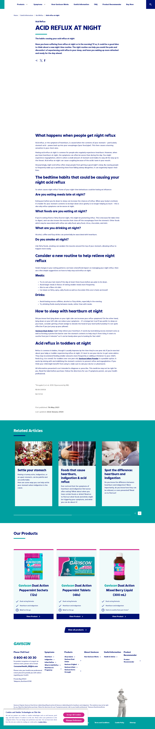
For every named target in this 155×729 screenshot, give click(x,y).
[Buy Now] (136, 4)
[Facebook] (44, 60)
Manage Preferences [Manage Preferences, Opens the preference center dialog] (74, 720)
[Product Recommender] (118, 4)
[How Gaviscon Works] (66, 4)
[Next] (139, 509)
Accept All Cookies (74, 715)
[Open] (150, 4)
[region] (46, 717)
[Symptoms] (46, 4)
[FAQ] (102, 4)
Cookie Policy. (42, 722)
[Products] (27, 4)
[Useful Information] (87, 4)
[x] (41, 60)
